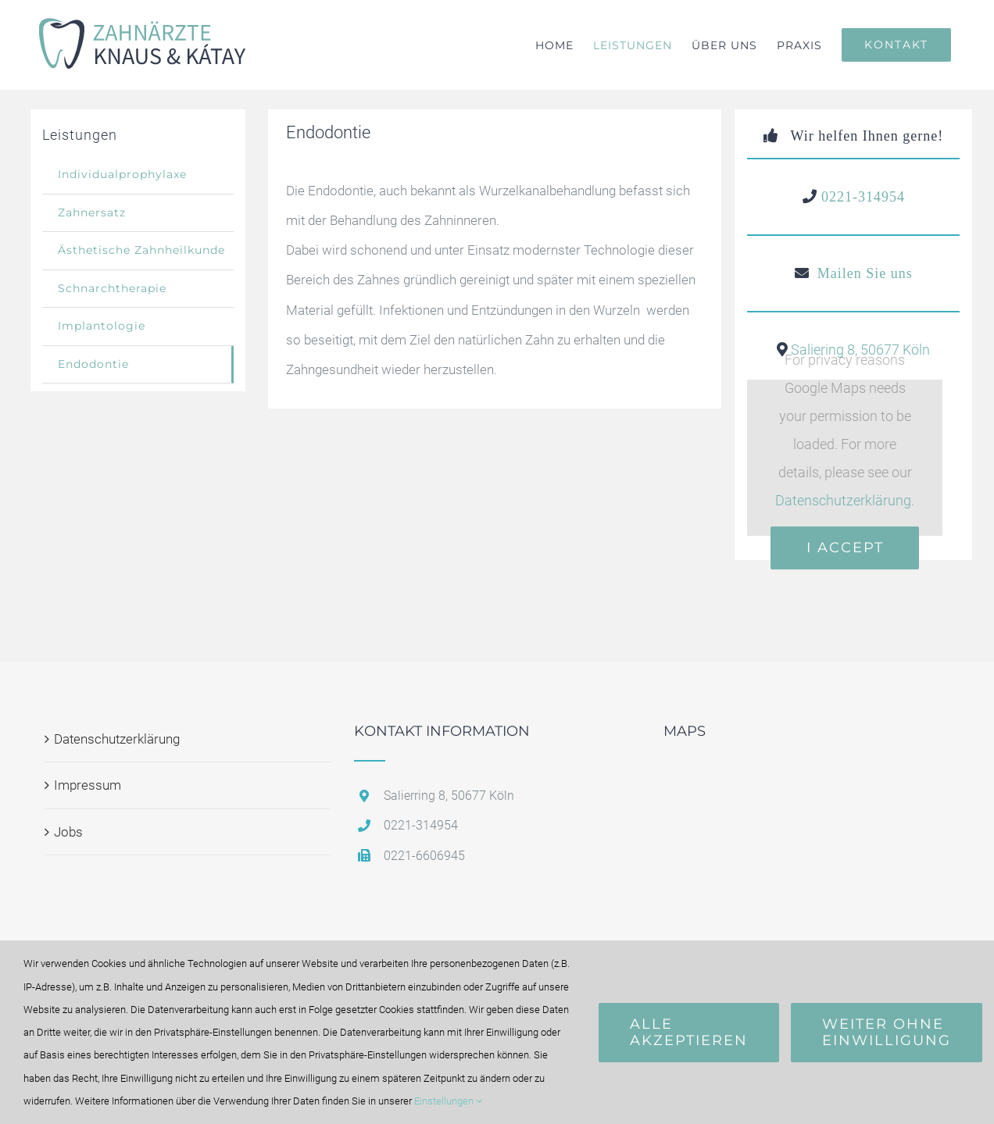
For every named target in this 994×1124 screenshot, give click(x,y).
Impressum (87, 785)
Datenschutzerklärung (843, 500)
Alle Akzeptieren (689, 1032)
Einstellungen (448, 1101)
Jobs (68, 832)
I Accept (845, 547)
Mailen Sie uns (865, 273)
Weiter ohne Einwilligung (886, 1032)
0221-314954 (863, 197)
